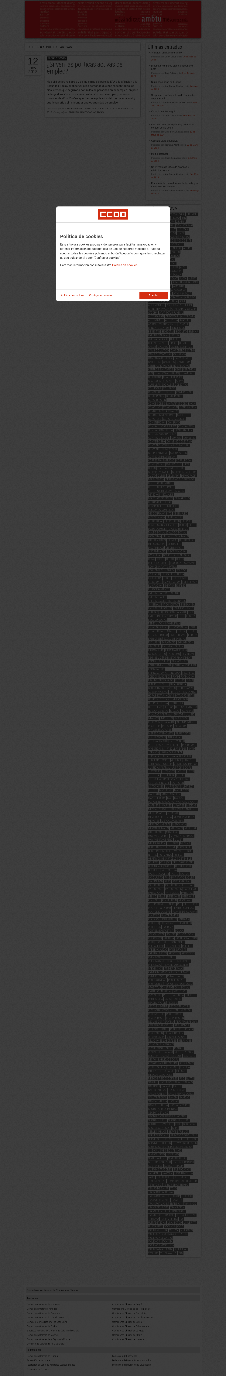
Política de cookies (125, 265)
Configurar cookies (100, 295)
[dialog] (113, 253)
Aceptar (154, 295)
